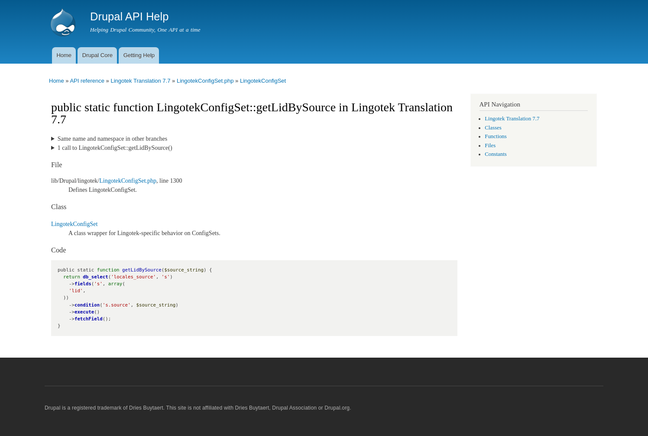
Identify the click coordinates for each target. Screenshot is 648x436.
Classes (493, 128)
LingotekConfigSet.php (205, 81)
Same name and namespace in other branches (112, 139)
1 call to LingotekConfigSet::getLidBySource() (115, 148)
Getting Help (139, 55)
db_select (95, 277)
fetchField (89, 319)
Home (63, 55)
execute (84, 312)
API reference (87, 81)
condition (87, 305)
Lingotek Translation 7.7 (140, 81)
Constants (495, 154)
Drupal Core (97, 55)
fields (83, 284)
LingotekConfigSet (263, 81)
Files (490, 145)
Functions (495, 136)
